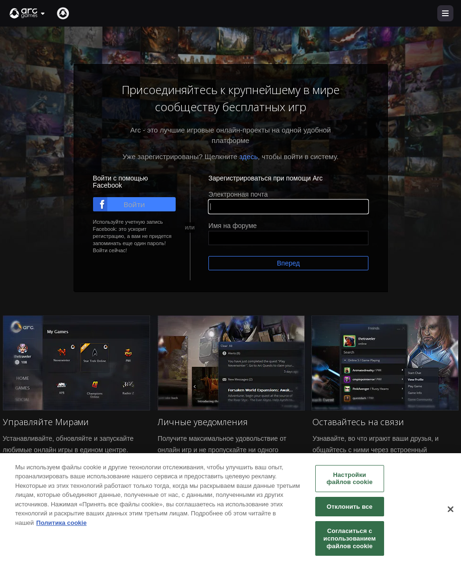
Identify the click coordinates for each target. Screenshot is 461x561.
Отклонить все (350, 510)
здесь (248, 156)
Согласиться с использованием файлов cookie (349, 542)
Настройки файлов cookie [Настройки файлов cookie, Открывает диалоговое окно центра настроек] (350, 482)
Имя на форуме (232, 225)
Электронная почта (238, 194)
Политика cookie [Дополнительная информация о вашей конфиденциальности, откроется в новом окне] (61, 527)
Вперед (288, 263)
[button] (27, 13)
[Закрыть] (450, 513)
